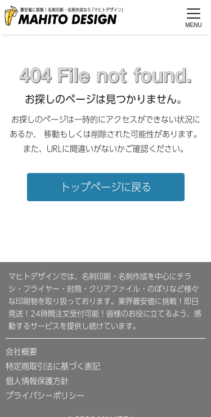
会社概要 (21, 352)
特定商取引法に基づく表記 (53, 366)
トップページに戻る (105, 187)
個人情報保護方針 (37, 381)
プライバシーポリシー (45, 396)
